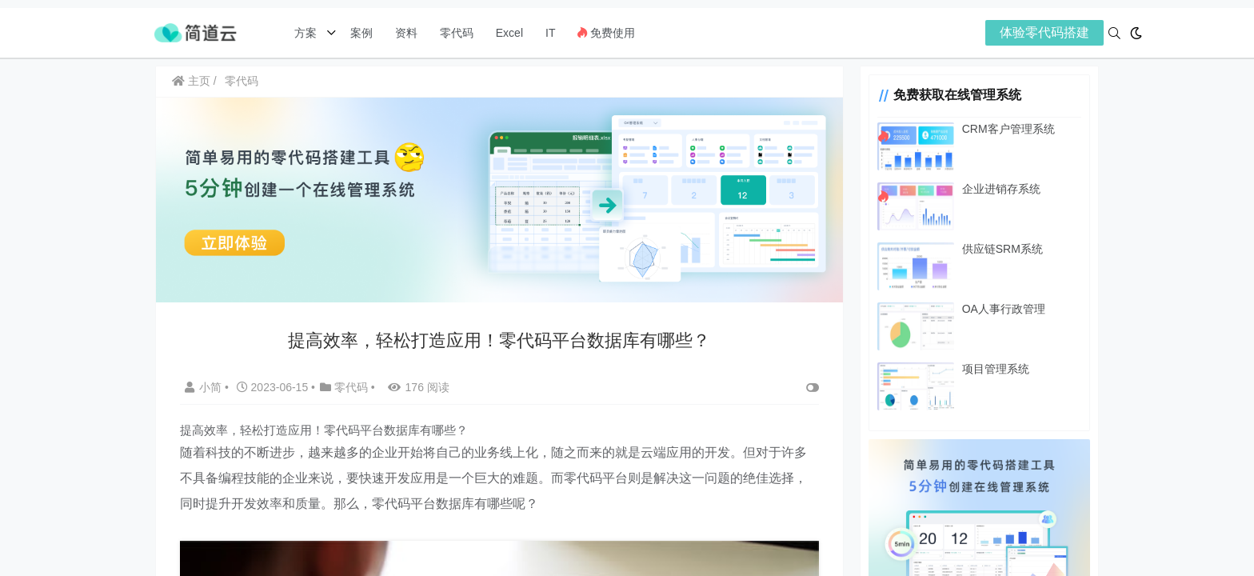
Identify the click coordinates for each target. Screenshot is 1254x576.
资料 (406, 32)
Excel (509, 32)
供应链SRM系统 (1000, 248)
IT (550, 32)
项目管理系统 (993, 368)
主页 (191, 80)
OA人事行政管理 (1001, 308)
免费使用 (606, 32)
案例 (360, 32)
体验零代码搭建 (1044, 32)
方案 (307, 32)
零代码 (456, 32)
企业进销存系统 (999, 188)
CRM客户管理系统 (1006, 128)
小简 (205, 386)
